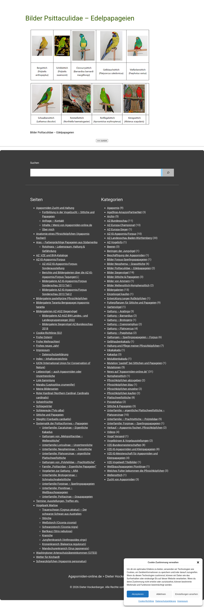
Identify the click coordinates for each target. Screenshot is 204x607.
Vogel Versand (116, 436)
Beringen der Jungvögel (121, 251)
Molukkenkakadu (117, 358)
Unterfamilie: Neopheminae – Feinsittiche (67, 449)
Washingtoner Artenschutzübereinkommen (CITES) (66, 552)
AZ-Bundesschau (117, 220)
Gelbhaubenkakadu (118, 341)
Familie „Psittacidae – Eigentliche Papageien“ (69, 466)
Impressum (182, 601)
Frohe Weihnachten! (48, 341)
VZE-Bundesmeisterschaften (124, 445)
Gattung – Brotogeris (119, 320)
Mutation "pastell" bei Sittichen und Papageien (134, 363)
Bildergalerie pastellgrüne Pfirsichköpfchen (61, 298)
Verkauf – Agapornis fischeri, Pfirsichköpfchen (135, 427)
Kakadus (112, 354)
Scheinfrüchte (44, 401)
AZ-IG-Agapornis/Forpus (50, 259)
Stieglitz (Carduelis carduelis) (53, 419)
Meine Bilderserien (47, 388)
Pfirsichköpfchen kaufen (121, 393)
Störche (46, 518)
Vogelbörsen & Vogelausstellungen (128, 440)
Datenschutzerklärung (166, 601)
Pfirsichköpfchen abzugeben (124, 380)
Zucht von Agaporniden (121, 479)
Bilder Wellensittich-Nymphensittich (128, 285)
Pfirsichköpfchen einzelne (122, 388)
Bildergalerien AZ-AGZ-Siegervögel (56, 311)
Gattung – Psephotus (120, 332)
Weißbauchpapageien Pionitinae (126, 466)
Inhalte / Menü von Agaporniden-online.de (67, 225)
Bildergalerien (115, 289)
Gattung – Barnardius (120, 315)
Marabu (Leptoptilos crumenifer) (55, 384)
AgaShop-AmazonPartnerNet (124, 212)
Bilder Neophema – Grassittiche (126, 263)
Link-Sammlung (45, 380)
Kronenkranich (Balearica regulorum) (64, 544)
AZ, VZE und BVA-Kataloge (52, 255)
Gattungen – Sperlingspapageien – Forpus (132, 337)
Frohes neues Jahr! (47, 345)
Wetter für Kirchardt (48, 556)
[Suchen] (168, 172)
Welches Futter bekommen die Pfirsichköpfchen (135, 470)
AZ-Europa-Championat (121, 225)
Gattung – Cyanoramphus (122, 324)
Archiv (111, 216)
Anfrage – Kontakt (53, 220)
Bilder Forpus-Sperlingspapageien (127, 259)
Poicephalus (114, 401)
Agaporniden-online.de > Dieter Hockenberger (102, 576)
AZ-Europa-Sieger (117, 229)
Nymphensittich (116, 376)
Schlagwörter (44, 406)
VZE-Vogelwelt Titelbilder (122, 462)
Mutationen (114, 367)
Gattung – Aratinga (118, 311)
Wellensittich (115, 475)
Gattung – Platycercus (120, 328)
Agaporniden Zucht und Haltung (55, 207)
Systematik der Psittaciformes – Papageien (62, 423)
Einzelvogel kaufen (118, 294)
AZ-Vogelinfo (115, 242)
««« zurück (102, 141)
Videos (111, 432)
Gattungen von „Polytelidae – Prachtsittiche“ (68, 462)
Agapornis (113, 207)
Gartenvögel (114, 307)
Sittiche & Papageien (119, 406)
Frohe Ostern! (44, 337)
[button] (198, 562)
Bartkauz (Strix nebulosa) (57, 531)
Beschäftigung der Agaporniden (126, 255)
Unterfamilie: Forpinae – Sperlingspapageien (133, 423)
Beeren (111, 246)
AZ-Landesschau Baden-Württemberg (129, 238)
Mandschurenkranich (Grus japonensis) (65, 548)
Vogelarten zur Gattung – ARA (60, 470)
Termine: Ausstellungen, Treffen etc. (57, 501)
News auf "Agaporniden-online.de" (127, 371)
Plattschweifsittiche (119, 397)
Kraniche (47, 535)
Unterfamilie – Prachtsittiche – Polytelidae (132, 419)
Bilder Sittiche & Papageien (123, 276)
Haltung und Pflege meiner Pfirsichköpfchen (133, 345)
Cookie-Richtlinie (146, 601)
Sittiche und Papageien (50, 414)
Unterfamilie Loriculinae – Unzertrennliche (67, 445)
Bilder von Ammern (118, 281)
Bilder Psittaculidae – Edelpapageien (129, 268)
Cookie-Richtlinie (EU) (49, 332)
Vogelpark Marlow (47, 505)
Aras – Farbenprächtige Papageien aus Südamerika (66, 242)
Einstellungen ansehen (186, 594)
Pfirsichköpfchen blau (120, 384)
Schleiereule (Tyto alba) (50, 410)
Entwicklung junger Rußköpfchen (126, 298)
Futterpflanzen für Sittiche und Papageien (132, 302)
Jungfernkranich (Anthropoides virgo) (64, 539)
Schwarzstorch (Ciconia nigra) (60, 526)
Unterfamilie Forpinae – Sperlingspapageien (68, 483)
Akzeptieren (138, 594)
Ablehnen (161, 594)
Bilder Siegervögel (118, 272)
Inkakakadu (114, 350)
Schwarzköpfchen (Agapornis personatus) (61, 561)
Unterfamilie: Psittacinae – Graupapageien (67, 496)
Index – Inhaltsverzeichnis (51, 358)
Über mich (48, 229)
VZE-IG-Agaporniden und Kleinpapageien (131, 449)
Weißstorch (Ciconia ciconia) (59, 522)
